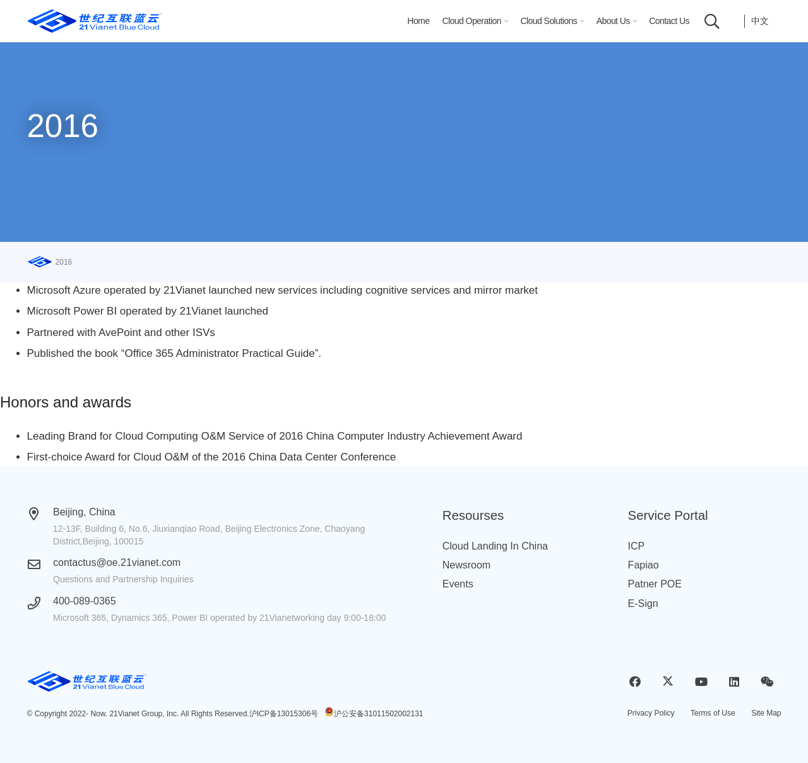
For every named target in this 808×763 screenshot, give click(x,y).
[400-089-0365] (40, 603)
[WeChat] (767, 682)
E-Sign (643, 603)
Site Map (766, 713)
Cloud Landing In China (495, 546)
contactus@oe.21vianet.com (117, 562)
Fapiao (643, 565)
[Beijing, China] (40, 514)
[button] (504, 21)
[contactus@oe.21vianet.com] (40, 564)
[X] (668, 682)
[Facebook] (635, 682)
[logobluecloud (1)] (95, 21)
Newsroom (466, 565)
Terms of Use (713, 713)
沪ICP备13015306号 (283, 713)
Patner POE (655, 584)
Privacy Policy (651, 713)
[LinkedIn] (734, 682)
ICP (636, 546)
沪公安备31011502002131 (378, 713)
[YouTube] (701, 682)
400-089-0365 (84, 601)
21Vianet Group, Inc (143, 713)
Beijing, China (84, 512)
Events (458, 584)
